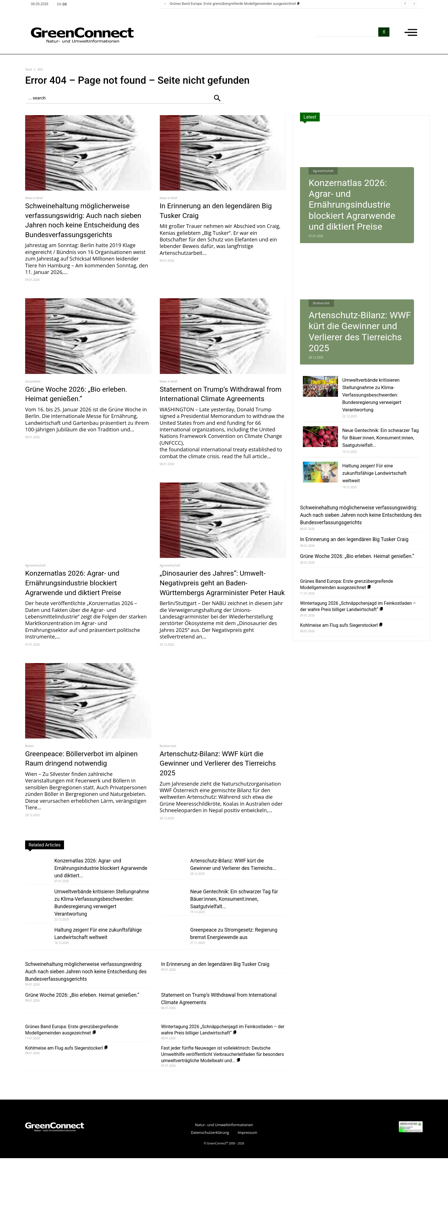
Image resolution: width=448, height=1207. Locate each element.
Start (28, 69)
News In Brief (34, 198)
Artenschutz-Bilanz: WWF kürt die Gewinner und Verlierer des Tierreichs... (232, 896)
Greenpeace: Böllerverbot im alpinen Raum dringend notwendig (85, 787)
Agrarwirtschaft (35, 585)
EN (59, 4)
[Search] (217, 98)
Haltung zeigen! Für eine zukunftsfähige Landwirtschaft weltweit (93, 973)
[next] (414, 3)
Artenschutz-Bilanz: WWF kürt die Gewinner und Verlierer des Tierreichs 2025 (219, 792)
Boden (29, 775)
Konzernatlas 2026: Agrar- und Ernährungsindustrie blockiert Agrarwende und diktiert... (92, 896)
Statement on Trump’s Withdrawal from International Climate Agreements (219, 408)
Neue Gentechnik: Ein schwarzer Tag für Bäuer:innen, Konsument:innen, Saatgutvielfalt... (236, 927)
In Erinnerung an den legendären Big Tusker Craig (217, 210)
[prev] (405, 3)
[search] (383, 32)
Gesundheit (33, 391)
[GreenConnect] (74, 35)
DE (65, 4)
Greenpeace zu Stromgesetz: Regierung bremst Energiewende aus (236, 969)
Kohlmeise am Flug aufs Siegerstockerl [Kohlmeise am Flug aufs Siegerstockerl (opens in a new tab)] (70, 1097)
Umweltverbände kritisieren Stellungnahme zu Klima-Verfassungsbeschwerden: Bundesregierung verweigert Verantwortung (89, 934)
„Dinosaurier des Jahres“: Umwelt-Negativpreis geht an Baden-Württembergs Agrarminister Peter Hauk (221, 607)
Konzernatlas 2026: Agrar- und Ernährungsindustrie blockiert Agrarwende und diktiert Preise (79, 602)
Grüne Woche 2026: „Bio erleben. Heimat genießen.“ (83, 403)
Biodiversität (168, 775)
